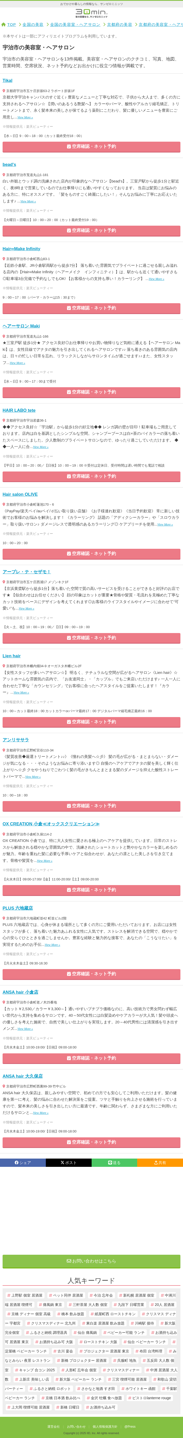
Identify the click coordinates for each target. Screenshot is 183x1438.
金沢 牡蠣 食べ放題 (106, 1398)
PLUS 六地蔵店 (18, 908)
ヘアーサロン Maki (21, 326)
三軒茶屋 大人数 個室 (90, 1305)
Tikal (7, 80)
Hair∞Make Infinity (21, 248)
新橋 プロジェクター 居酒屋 (84, 1360)
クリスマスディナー (123, 1370)
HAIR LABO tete (19, 410)
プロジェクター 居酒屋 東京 (106, 1351)
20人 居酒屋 (164, 1305)
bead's (9, 164)
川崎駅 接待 (144, 1323)
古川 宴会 (65, 1351)
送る (114, 1163)
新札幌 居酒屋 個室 (138, 1295)
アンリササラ (16, 739)
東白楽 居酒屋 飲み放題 (105, 1323)
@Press (130, 1426)
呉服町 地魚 (126, 1360)
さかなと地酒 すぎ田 (98, 1389)
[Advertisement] (91, 1211)
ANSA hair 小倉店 (20, 992)
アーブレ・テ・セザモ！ (27, 571)
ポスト (69, 1163)
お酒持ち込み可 (102, 1407)
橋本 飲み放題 (72, 1314)
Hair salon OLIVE (20, 494)
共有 (160, 1163)
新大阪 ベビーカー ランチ (80, 1379)
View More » (25, 117)
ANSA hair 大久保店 (23, 1076)
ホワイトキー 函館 (141, 1389)
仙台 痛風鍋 (87, 1332)
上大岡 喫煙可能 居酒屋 (30, 1407)
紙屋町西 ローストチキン (115, 1314)
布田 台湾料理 (151, 1351)
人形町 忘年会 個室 (81, 1370)
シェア (23, 1163)
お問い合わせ (76, 1426)
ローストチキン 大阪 (100, 1342)
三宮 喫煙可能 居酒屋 (129, 1379)
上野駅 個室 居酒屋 (26, 1295)
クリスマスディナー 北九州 (53, 1323)
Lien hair (12, 655)
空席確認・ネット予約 (91, 146)
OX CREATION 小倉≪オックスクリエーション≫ (51, 823)
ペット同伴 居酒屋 (68, 1295)
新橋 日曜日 (69, 1407)
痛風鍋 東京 (52, 1305)
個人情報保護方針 (105, 1426)
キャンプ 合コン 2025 (37, 1370)
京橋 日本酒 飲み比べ (63, 1398)
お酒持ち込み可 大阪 (56, 1342)
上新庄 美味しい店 (34, 1379)
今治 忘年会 (103, 1295)
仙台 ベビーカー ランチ (147, 1342)
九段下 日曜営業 (131, 1305)
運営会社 (53, 1426)
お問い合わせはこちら (91, 1261)
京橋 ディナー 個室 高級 (31, 1314)
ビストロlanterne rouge (151, 1398)
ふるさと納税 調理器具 (48, 1332)
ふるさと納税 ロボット (52, 1389)
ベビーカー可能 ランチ (126, 1332)
